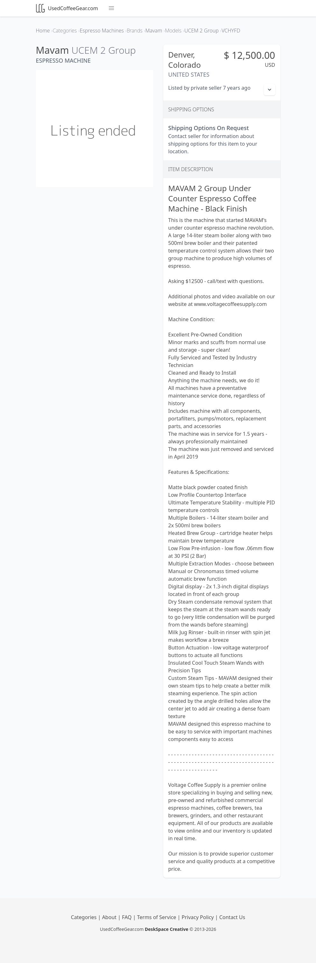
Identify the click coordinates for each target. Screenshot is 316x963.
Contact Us (232, 917)
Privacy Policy (198, 917)
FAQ (127, 917)
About (110, 917)
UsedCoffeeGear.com (67, 8)
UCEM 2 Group (103, 50)
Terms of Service (157, 917)
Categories (84, 917)
